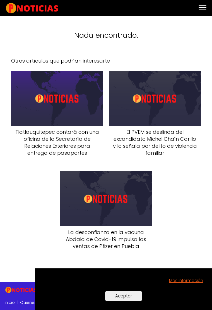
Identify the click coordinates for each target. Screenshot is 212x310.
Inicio (9, 302)
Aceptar (123, 296)
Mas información (186, 280)
